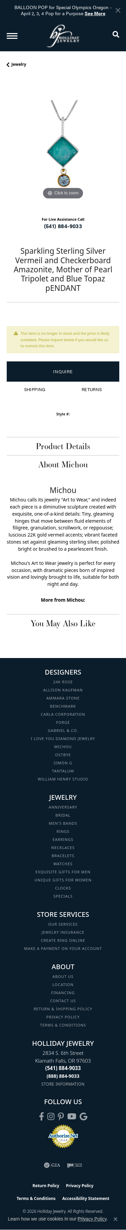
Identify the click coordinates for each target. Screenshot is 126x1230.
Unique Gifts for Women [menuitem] (63, 879)
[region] (63, 144)
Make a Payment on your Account (63, 948)
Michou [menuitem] (63, 746)
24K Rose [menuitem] (63, 681)
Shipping (34, 389)
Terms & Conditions (63, 1025)
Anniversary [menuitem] (63, 807)
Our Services (63, 924)
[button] (116, 36)
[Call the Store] (63, 1068)
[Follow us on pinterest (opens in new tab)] (61, 1117)
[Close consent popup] (116, 1219)
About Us (63, 976)
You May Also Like (63, 623)
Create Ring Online (63, 940)
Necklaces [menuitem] (63, 847)
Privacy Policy (63, 1016)
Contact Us (63, 1000)
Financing (63, 992)
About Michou (63, 464)
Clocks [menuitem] (63, 888)
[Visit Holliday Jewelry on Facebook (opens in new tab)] (41, 1117)
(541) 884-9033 (63, 226)
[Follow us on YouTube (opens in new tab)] (71, 1117)
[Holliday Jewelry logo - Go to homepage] (63, 36)
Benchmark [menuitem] (63, 706)
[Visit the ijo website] (74, 1165)
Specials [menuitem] (63, 896)
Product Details (63, 446)
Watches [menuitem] (63, 863)
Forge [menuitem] (63, 722)
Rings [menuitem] (63, 831)
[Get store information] (63, 1084)
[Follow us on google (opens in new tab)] (83, 1117)
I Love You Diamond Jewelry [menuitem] (63, 738)
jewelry (18, 64)
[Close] (118, 10)
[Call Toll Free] (63, 1076)
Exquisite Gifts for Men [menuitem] (63, 871)
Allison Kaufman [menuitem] (63, 689)
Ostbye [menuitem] (63, 754)
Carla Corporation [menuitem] (63, 714)
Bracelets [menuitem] (63, 855)
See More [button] (95, 13)
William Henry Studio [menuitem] (63, 779)
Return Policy (46, 1185)
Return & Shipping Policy (63, 1008)
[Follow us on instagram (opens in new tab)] (50, 1117)
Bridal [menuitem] (63, 815)
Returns (92, 389)
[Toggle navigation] (12, 36)
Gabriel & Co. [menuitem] (63, 730)
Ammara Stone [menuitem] (63, 698)
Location (63, 984)
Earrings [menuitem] (63, 839)
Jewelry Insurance (63, 932)
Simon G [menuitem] (63, 762)
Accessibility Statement (85, 1198)
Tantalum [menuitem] (63, 770)
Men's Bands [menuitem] (63, 823)
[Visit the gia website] (52, 1165)
